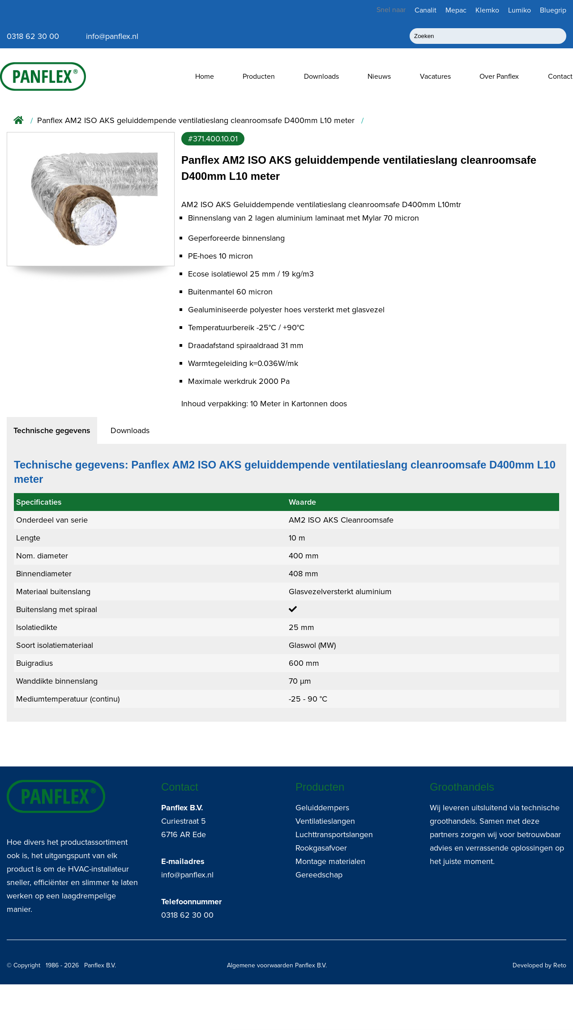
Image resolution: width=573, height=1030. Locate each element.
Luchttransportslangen (334, 834)
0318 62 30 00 (187, 915)
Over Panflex (499, 76)
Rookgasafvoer (321, 848)
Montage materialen (330, 861)
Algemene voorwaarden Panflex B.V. (277, 965)
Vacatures (435, 76)
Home (204, 76)
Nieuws (379, 76)
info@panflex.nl (187, 875)
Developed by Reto (539, 965)
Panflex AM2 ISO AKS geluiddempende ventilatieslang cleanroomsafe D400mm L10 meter (196, 120)
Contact (560, 76)
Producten (259, 76)
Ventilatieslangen (325, 821)
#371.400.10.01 (213, 139)
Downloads (321, 76)
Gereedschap (318, 875)
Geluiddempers (322, 807)
